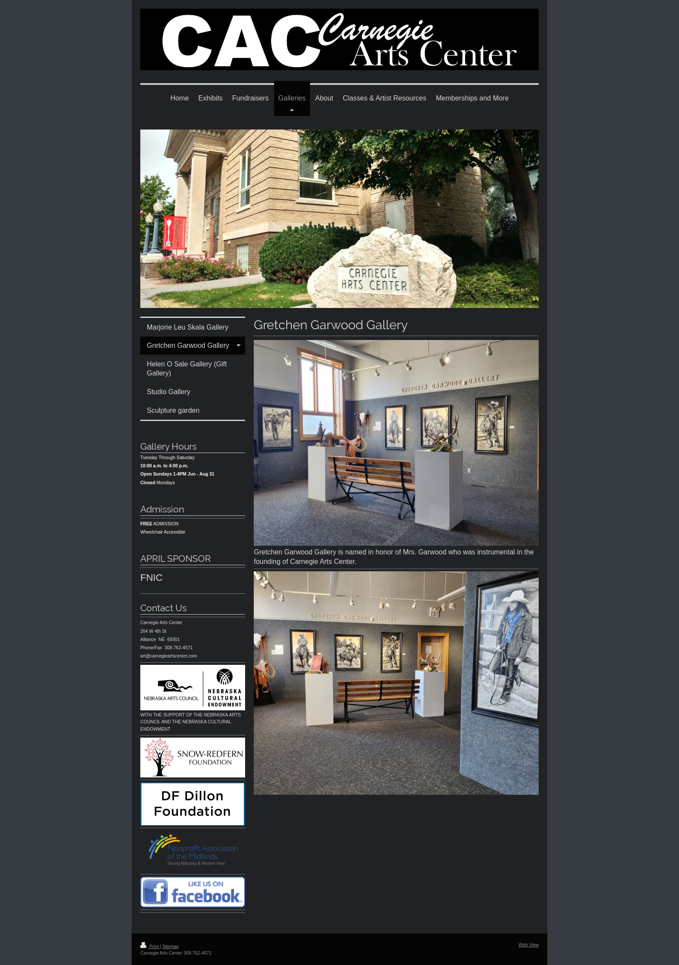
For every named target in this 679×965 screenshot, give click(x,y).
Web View (529, 944)
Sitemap (170, 946)
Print (150, 946)
